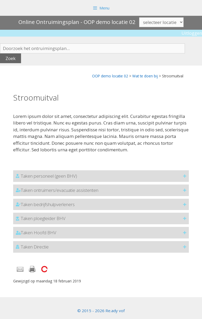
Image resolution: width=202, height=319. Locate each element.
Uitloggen (191, 33)
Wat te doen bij (145, 75)
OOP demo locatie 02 (110, 75)
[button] (101, 176)
